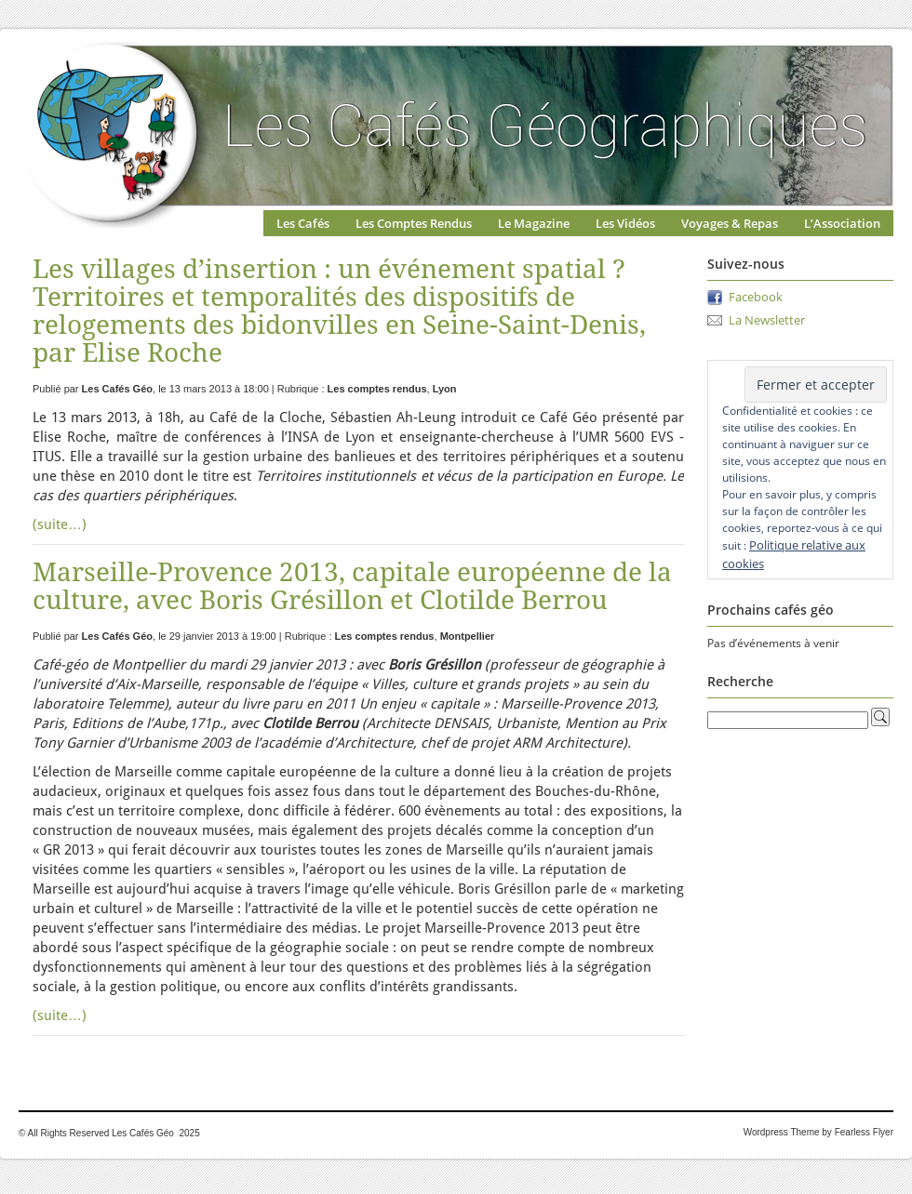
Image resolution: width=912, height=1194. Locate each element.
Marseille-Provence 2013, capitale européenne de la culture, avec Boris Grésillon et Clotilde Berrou (352, 586)
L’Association (842, 223)
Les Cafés (302, 223)
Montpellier (467, 636)
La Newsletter (767, 320)
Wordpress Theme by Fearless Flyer (818, 1132)
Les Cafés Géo (117, 388)
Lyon (445, 388)
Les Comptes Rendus (413, 223)
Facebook (756, 296)
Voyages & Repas (729, 223)
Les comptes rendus (377, 388)
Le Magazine (534, 223)
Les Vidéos (625, 223)
